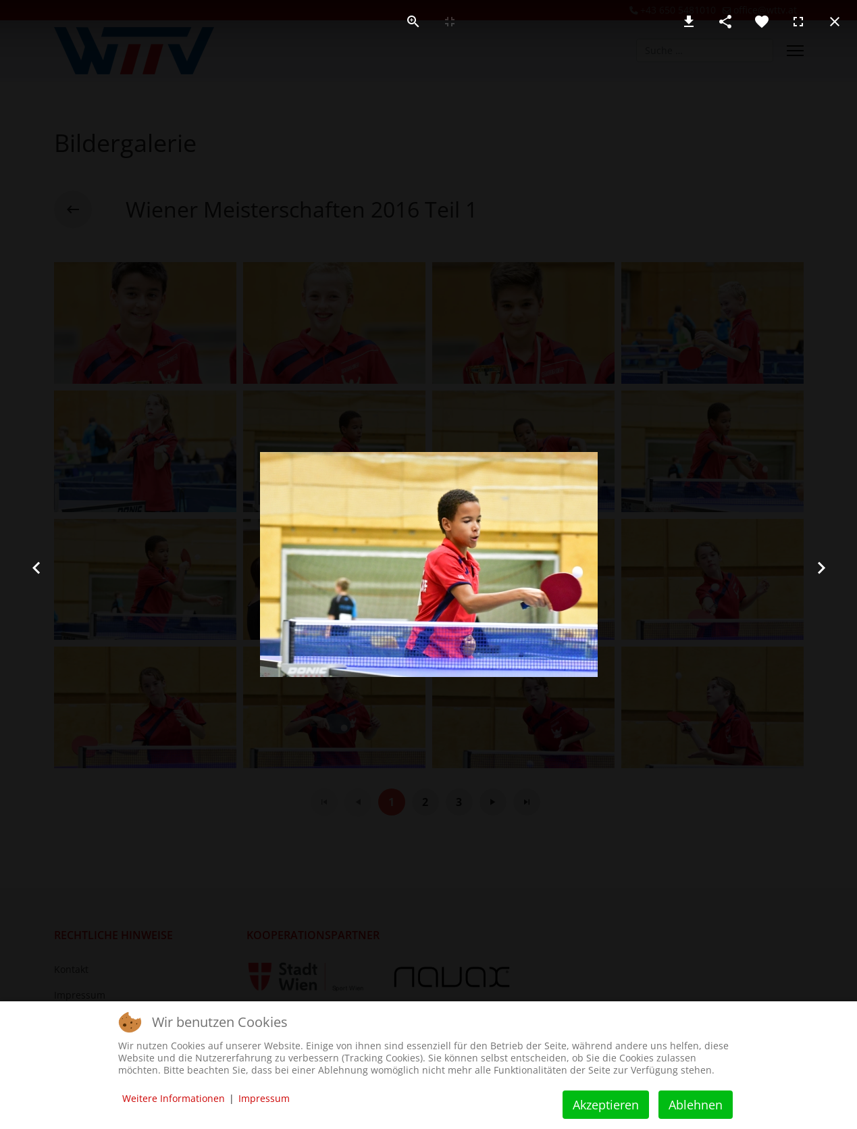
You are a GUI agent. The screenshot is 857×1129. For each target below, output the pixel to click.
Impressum (264, 1098)
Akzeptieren (606, 1105)
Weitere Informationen (173, 1098)
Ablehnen (696, 1105)
